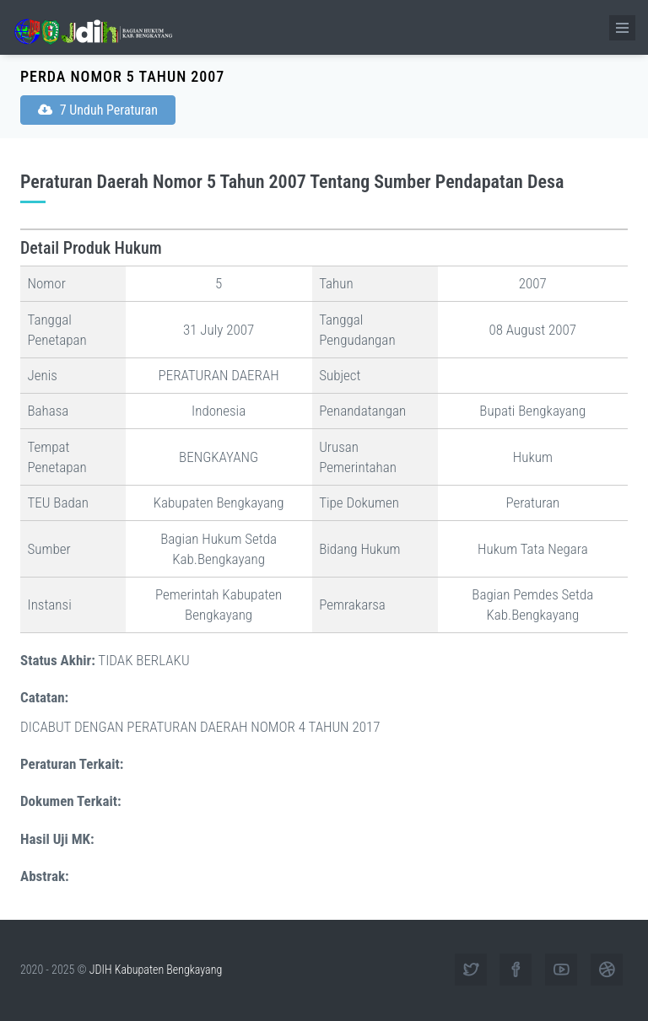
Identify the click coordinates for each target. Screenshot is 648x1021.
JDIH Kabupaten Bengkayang (155, 969)
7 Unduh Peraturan (98, 110)
